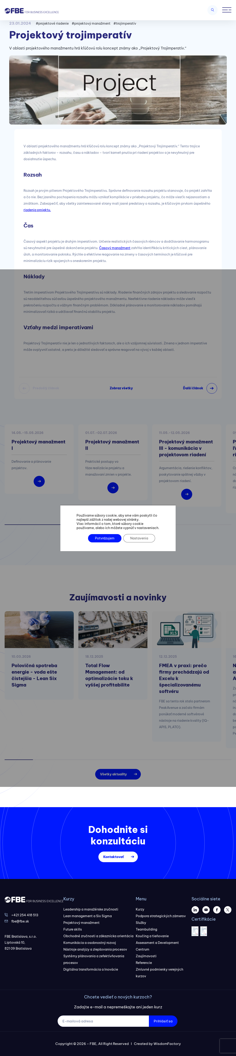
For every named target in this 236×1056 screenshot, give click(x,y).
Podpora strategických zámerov (161, 916)
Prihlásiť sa (163, 1021)
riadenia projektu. (37, 210)
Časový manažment (114, 248)
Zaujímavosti (146, 956)
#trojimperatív (124, 23)
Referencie (144, 963)
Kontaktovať (113, 857)
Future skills (72, 929)
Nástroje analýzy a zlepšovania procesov (95, 949)
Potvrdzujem (105, 538)
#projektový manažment (91, 23)
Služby (141, 923)
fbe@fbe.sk (20, 921)
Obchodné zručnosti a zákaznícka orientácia (98, 936)
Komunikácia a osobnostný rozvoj (89, 943)
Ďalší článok (193, 388)
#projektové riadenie (52, 23)
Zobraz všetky (121, 388)
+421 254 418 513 (24, 915)
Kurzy (140, 909)
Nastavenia (139, 538)
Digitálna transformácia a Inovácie (90, 969)
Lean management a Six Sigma (87, 916)
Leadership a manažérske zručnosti (90, 909)
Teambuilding (146, 929)
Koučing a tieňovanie (152, 936)
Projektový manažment (81, 923)
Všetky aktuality (113, 774)
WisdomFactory (167, 1043)
